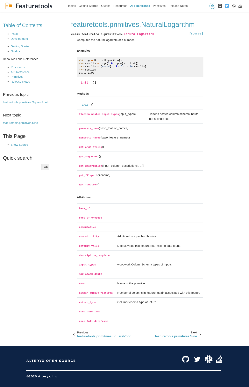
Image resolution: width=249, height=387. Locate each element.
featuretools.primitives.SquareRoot (25, 102)
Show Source (19, 144)
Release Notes (178, 5)
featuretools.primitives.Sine (20, 122)
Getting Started (88, 5)
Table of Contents (22, 25)
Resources (120, 5)
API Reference (140, 5)
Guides (105, 5)
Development (19, 38)
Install (72, 5)
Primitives (159, 5)
